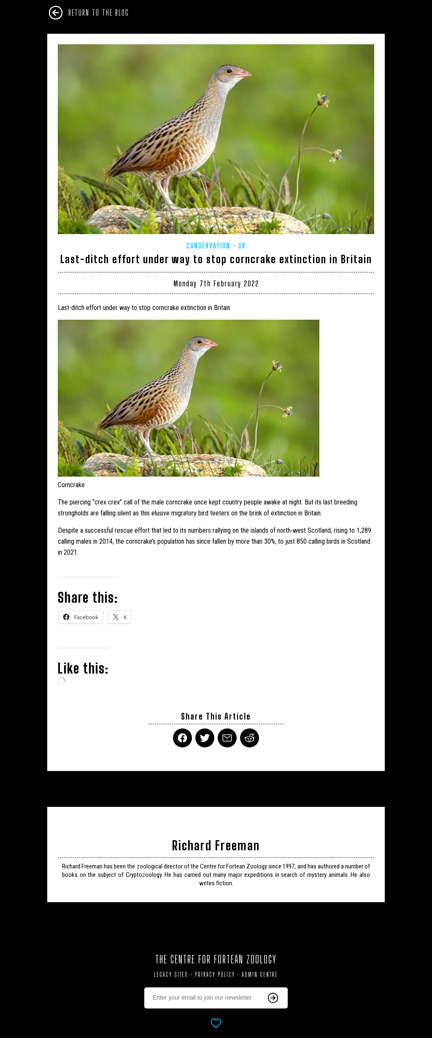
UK (242, 245)
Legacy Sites (171, 974)
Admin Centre (260, 974)
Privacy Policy (215, 974)
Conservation (208, 245)
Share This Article (216, 716)
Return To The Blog (98, 12)
